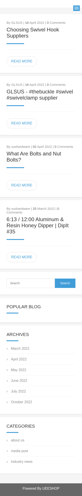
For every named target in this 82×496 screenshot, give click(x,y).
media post (19, 451)
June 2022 (19, 380)
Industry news (22, 461)
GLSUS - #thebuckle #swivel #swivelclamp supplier (40, 95)
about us (17, 440)
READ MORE (21, 61)
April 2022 (19, 359)
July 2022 (18, 391)
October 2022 (21, 402)
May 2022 (18, 370)
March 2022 (20, 348)
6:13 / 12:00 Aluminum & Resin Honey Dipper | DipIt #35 (38, 225)
